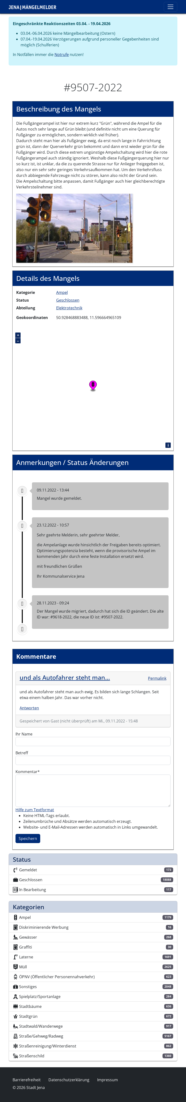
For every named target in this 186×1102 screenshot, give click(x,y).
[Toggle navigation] (170, 7)
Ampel (62, 292)
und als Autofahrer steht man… (65, 677)
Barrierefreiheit (27, 1079)
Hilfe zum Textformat (35, 809)
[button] (74, 227)
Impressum (107, 1079)
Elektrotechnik (69, 308)
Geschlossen (67, 300)
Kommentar (27, 771)
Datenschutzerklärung (68, 1079)
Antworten (29, 708)
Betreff (22, 752)
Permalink (157, 678)
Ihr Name (24, 734)
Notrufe (61, 54)
